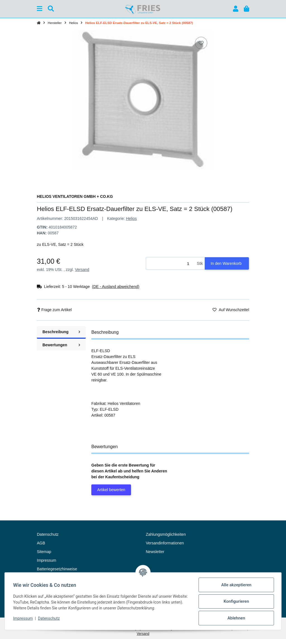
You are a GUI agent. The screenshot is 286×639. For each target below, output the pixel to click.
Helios (131, 218)
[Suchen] (51, 8)
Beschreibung (61, 332)
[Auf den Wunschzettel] (201, 43)
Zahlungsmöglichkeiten (166, 534)
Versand (82, 269)
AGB (41, 543)
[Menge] (170, 263)
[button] (235, 8)
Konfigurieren (235, 601)
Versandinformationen (165, 543)
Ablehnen (236, 618)
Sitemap (44, 551)
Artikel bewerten (111, 489)
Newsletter (155, 551)
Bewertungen (61, 345)
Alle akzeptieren (236, 584)
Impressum (23, 618)
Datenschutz (49, 618)
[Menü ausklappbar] (39, 8)
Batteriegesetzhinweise (57, 569)
